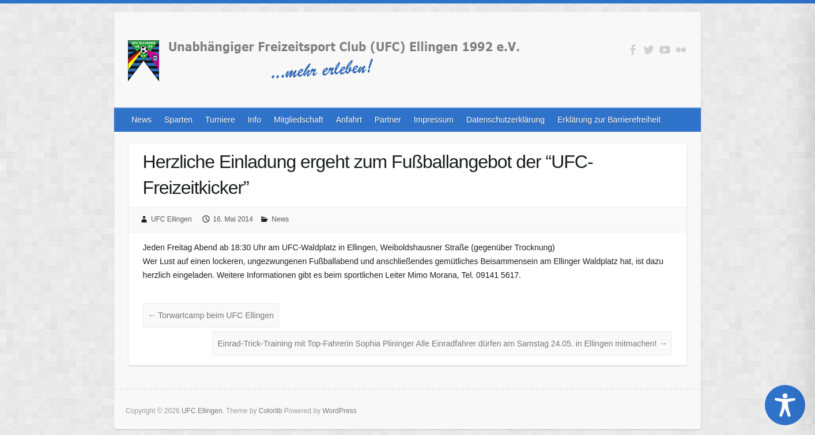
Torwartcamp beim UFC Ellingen (211, 315)
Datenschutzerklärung (505, 119)
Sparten (178, 119)
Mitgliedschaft (298, 119)
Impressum (434, 119)
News (141, 119)
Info (254, 119)
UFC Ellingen (171, 219)
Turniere (220, 119)
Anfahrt (349, 119)
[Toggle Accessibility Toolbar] (785, 405)
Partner (388, 119)
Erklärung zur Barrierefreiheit (609, 119)
